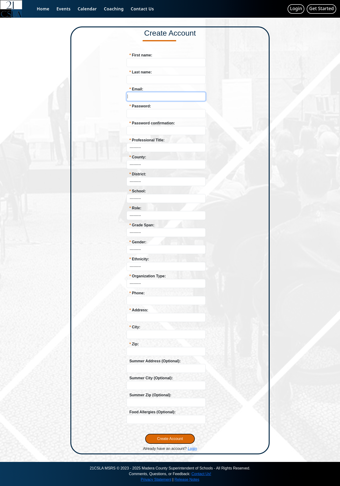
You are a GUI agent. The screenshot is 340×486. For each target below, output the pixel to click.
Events (63, 9)
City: (136, 327)
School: (139, 191)
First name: (142, 55)
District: (139, 174)
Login (296, 8)
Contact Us (142, 9)
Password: (141, 106)
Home (43, 9)
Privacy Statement (156, 480)
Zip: (135, 344)
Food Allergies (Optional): (152, 412)
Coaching (114, 9)
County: (139, 157)
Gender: (139, 242)
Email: (137, 89)
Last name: (142, 72)
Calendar (87, 9)
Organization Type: (149, 276)
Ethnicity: (140, 259)
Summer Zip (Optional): (150, 395)
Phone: (138, 293)
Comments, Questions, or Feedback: (160, 474)
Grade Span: (143, 225)
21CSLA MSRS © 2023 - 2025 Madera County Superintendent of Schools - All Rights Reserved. (170, 468)
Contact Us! (201, 474)
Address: (140, 310)
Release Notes (186, 480)
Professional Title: (148, 140)
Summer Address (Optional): (155, 361)
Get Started (321, 8)
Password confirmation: (153, 123)
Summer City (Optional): (151, 378)
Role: (136, 208)
